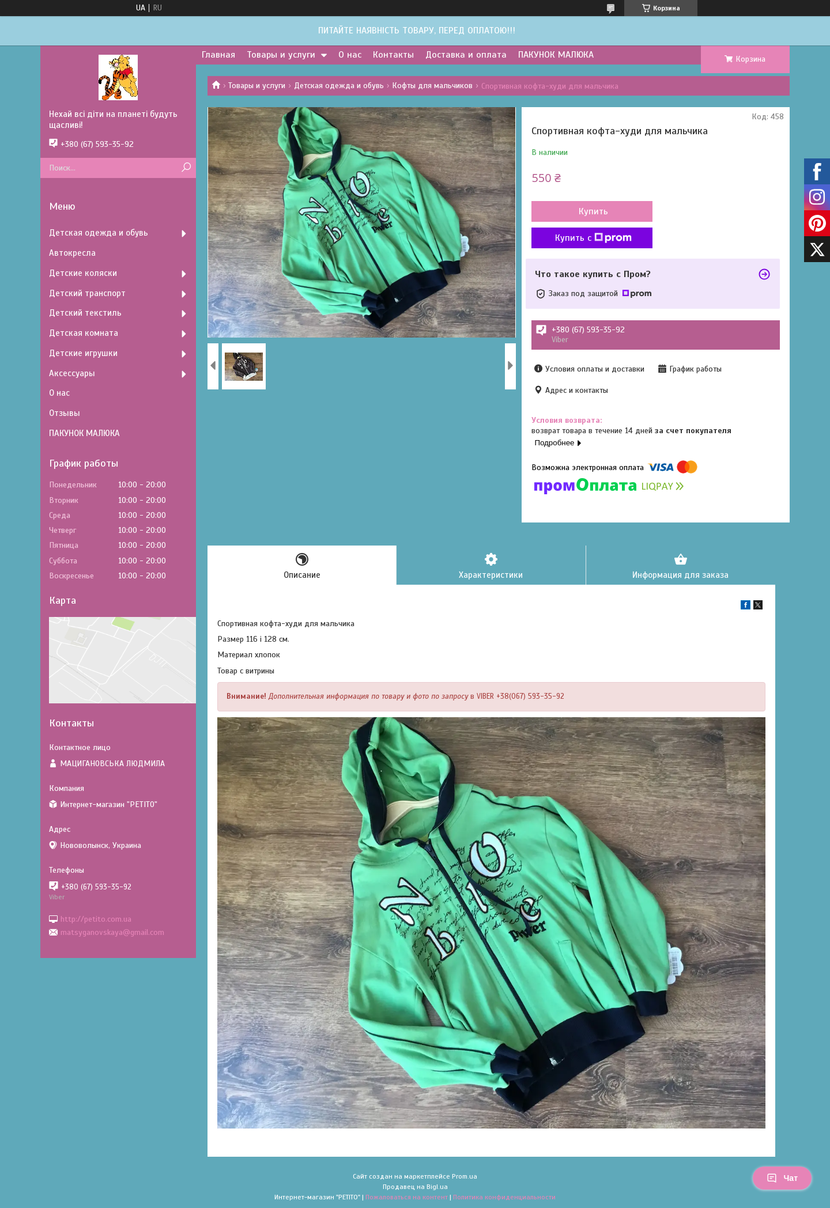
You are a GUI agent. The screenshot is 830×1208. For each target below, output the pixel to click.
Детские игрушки (83, 353)
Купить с (593, 238)
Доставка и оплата (466, 54)
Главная (218, 54)
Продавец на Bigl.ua (415, 1187)
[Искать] (186, 168)
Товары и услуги (281, 54)
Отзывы (64, 413)
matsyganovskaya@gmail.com (112, 932)
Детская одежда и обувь (339, 85)
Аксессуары (72, 373)
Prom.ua (464, 1176)
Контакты (393, 54)
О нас (349, 54)
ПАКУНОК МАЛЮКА (556, 54)
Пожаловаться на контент (406, 1197)
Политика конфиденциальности (504, 1197)
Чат (782, 1178)
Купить (593, 211)
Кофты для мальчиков (432, 85)
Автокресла (72, 253)
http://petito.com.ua (96, 918)
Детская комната (83, 333)
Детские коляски (83, 273)
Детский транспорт (87, 293)
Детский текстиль (85, 313)
